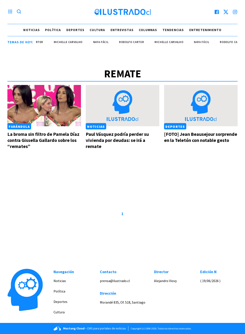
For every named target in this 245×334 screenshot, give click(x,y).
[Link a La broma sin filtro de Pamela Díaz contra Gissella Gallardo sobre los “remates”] (44, 105)
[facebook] (216, 12)
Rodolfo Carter (134, 42)
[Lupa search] (19, 12)
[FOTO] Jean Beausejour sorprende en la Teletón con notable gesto (200, 137)
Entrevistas (122, 30)
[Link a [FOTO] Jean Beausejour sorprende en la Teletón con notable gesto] (201, 105)
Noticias (31, 30)
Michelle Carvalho (71, 42)
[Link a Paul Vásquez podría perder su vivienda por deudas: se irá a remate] (122, 105)
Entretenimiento (205, 30)
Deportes (75, 30)
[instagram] (235, 12)
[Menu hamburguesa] (10, 12)
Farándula (19, 126)
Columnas (148, 30)
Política (53, 30)
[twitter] (225, 12)
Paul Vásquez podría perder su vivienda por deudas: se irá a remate (117, 140)
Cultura (97, 30)
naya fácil (103, 42)
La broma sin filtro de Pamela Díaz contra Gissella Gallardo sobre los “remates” (43, 140)
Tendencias (173, 30)
